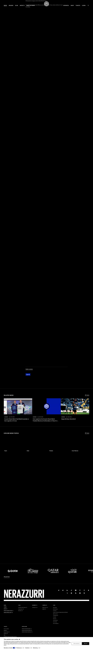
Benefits (19, 610)
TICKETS (78, 5)
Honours (54, 618)
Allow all (85, 643)
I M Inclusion (55, 620)
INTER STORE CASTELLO (26, 632)
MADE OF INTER (30, 5)
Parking (5, 633)
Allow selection (76, 643)
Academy (34, 605)
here (8, 643)
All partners (7, 576)
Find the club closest (22, 607)
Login (83, 5)
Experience (20, 609)
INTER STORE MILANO (26, 628)
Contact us (34, 607)
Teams (5, 607)
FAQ (4, 635)
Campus (44, 605)
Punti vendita (6, 628)
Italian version (29, 355)
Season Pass (6, 632)
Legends (28, 360)
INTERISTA (66, 5)
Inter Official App (7, 612)
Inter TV (22, 5)
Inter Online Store (8, 610)
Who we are (44, 607)
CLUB (16, 5)
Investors (54, 610)
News (5, 605)
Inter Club (55, 621)
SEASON (11, 5)
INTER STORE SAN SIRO (26, 630)
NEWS (5, 5)
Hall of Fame (55, 609)
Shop (72, 5)
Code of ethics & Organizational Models (60, 612)
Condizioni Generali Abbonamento (10, 636)
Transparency (55, 615)
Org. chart (55, 607)
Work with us (55, 613)
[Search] (88, 5)
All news (87, 381)
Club (19, 605)
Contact (54, 617)
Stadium (5, 630)
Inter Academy (55, 623)
